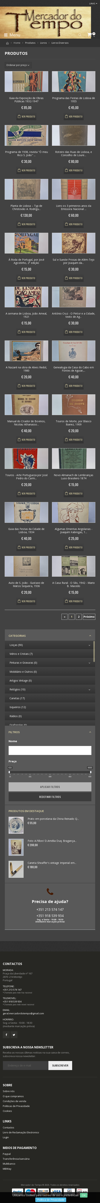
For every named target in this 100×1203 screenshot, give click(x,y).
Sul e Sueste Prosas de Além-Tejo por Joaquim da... (73, 261)
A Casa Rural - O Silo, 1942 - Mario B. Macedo (73, 584)
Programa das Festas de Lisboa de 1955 (73, 99)
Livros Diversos (60, 42)
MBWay (7, 1168)
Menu (12, 34)
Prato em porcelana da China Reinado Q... (53, 819)
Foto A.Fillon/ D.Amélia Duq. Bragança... (52, 841)
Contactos (8, 1127)
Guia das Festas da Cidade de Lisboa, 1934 (26, 530)
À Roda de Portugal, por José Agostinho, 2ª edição (26, 261)
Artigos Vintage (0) (21, 680)
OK (84, 1195)
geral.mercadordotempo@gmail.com (23, 1013)
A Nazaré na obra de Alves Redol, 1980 (26, 369)
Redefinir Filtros (50, 797)
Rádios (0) (16, 716)
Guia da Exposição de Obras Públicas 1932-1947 (26, 99)
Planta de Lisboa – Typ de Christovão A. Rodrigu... (26, 207)
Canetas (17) (17, 698)
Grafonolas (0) (18, 725)
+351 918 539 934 (50, 915)
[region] (50, 683)
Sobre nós (9, 1091)
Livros (43, 42)
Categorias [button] (17, 635)
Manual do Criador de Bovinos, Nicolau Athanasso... (26, 422)
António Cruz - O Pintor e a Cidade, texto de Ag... (73, 315)
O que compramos (13, 1096)
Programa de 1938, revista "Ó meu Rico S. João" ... (26, 153)
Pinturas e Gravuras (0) (23, 662)
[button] (80, 34)
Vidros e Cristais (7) (21, 654)
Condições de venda (14, 1101)
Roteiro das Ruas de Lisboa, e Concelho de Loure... (73, 153)
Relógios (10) (17, 689)
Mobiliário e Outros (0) (23, 671)
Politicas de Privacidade (16, 1106)
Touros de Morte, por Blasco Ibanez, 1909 (74, 422)
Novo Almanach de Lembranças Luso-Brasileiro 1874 (73, 476)
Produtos (30, 42)
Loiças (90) (16, 645)
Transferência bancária (16, 1158)
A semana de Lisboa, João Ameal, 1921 (26, 315)
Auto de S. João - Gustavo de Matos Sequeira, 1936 (26, 584)
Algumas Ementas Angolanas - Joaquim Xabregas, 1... (73, 530)
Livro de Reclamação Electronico (21, 1132)
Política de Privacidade (50, 1199)
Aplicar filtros (50, 787)
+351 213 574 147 (50, 909)
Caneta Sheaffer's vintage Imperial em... (52, 863)
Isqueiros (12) (18, 707)
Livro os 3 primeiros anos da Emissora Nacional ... (73, 207)
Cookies (7, 1111)
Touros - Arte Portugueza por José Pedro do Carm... (26, 476)
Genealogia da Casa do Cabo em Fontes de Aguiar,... (73, 369)
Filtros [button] (14, 732)
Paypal (7, 1154)
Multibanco (9, 1163)
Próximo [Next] (89, 616)
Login (6, 1137)
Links (92, 3)
